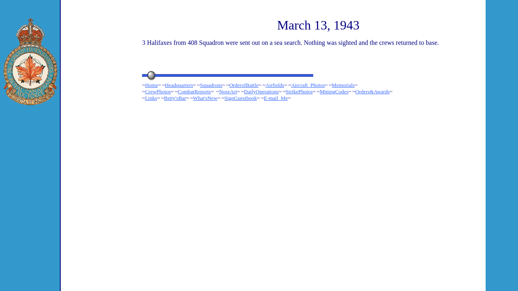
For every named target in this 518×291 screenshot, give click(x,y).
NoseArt (228, 92)
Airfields (274, 85)
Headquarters (179, 85)
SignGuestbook (240, 98)
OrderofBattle (243, 85)
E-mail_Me (276, 98)
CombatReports (194, 92)
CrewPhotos (158, 92)
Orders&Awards (372, 92)
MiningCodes (334, 92)
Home (151, 85)
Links (151, 98)
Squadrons (211, 85)
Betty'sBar (175, 98)
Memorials (343, 85)
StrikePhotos (299, 92)
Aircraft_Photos (308, 85)
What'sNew (205, 98)
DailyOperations (261, 92)
